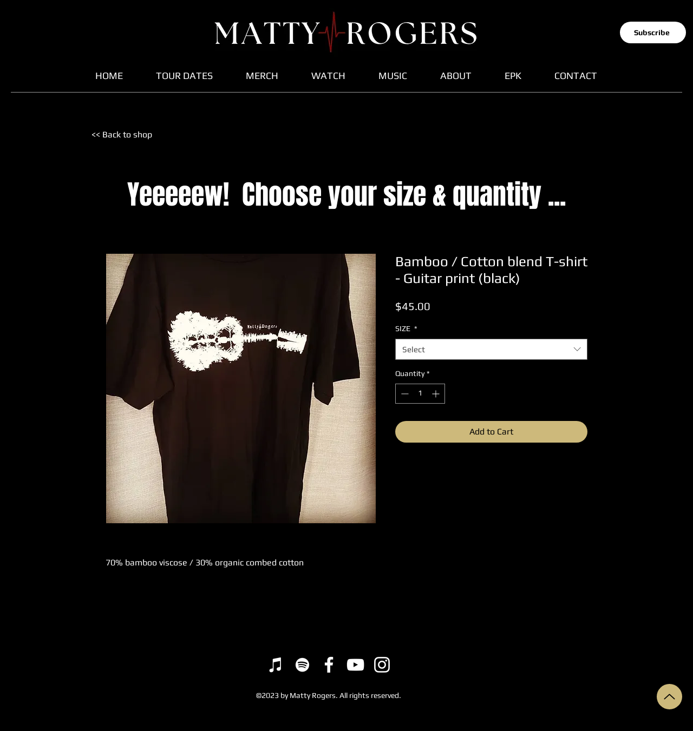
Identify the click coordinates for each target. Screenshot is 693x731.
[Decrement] (403, 393)
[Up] (669, 696)
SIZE (406, 328)
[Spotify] (302, 664)
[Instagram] (382, 664)
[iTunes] (275, 664)
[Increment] (436, 393)
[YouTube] (355, 664)
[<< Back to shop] (129, 135)
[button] (653, 32)
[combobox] (491, 349)
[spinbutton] (420, 393)
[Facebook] (328, 664)
